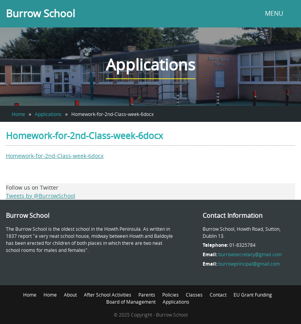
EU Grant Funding (253, 294)
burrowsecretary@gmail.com (250, 254)
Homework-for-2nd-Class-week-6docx (54, 155)
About (70, 294)
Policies (170, 294)
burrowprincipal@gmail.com (249, 264)
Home (18, 114)
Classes (194, 294)
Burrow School (40, 13)
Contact (218, 294)
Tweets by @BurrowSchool (40, 195)
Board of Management (131, 302)
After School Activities (107, 294)
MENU (274, 13)
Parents (146, 294)
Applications (48, 114)
